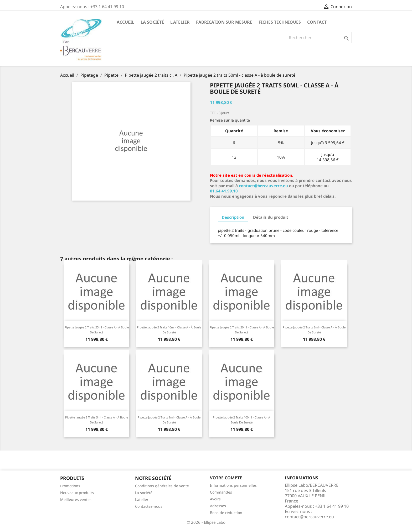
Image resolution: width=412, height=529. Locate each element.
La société (152, 22)
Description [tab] (233, 217)
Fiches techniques (280, 22)
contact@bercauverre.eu (263, 185)
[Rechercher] (319, 37)
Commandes (221, 492)
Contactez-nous (148, 506)
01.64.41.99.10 (224, 190)
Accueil (125, 22)
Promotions (70, 485)
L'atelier (180, 22)
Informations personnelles (233, 485)
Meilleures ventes (75, 499)
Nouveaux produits (77, 492)
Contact (317, 22)
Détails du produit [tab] (270, 217)
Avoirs (215, 498)
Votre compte (226, 478)
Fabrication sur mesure (224, 22)
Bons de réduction (226, 512)
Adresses (218, 505)
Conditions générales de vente (162, 485)
